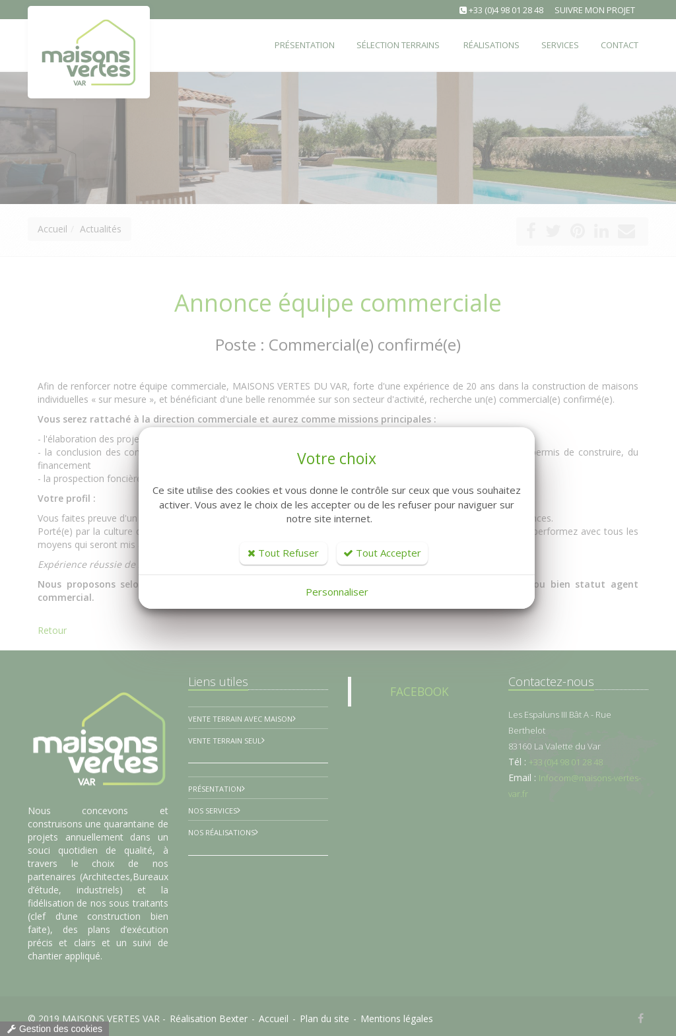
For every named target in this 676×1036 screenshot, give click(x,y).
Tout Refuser (283, 552)
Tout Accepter (382, 552)
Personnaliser (337, 591)
